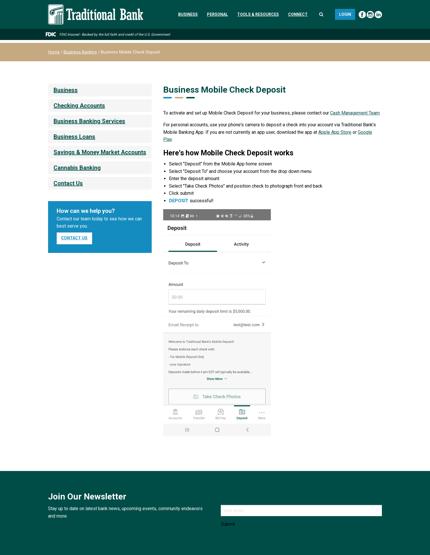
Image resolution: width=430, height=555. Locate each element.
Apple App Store (334, 132)
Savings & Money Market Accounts (100, 152)
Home (54, 52)
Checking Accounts (79, 105)
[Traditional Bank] (95, 7)
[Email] (301, 510)
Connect (298, 14)
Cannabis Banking (77, 167)
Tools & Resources (258, 14)
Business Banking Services (89, 121)
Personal (217, 14)
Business (188, 14)
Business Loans (74, 136)
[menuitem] (100, 90)
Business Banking (80, 52)
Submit (228, 524)
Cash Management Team (355, 113)
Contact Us (68, 183)
